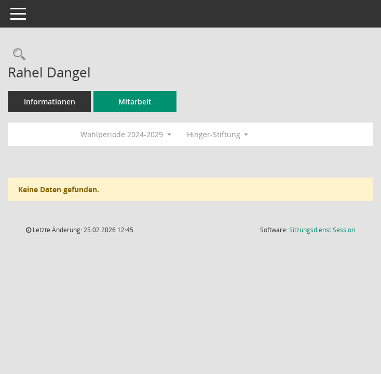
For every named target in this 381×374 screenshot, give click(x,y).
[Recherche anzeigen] (16, 54)
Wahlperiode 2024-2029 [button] (125, 134)
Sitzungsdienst (322, 229)
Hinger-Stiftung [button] (218, 134)
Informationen (49, 101)
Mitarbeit (135, 101)
